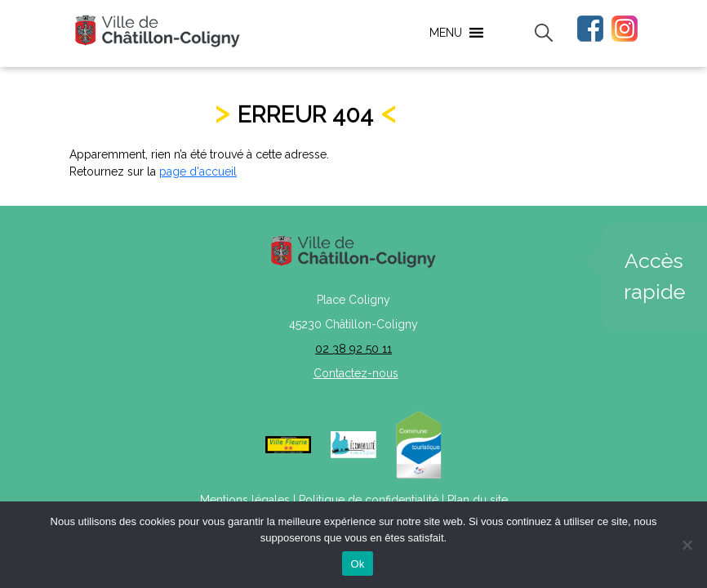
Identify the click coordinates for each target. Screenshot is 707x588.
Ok (357, 564)
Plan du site (477, 499)
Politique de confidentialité (368, 499)
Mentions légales (245, 499)
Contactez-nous (355, 373)
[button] (445, 32)
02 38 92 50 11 (353, 348)
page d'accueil (198, 171)
